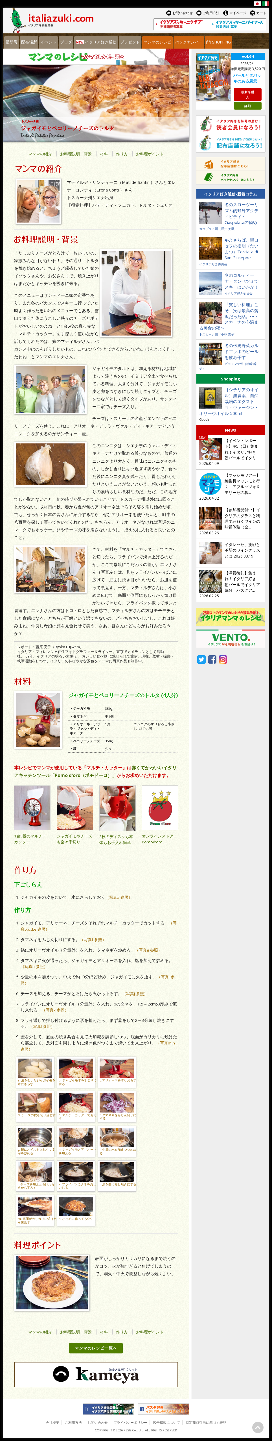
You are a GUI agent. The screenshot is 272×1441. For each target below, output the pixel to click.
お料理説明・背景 (76, 153)
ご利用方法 (73, 1422)
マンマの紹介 (40, 153)
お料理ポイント (150, 153)
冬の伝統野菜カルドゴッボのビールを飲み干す (241, 351)
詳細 (247, 106)
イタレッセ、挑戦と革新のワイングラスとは (242, 550)
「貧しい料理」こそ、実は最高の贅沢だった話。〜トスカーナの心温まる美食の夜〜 (228, 316)
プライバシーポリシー (130, 1422)
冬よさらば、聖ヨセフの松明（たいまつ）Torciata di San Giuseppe (241, 248)
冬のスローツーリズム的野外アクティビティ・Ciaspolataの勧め (241, 213)
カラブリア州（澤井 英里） (218, 229)
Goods (204, 419)
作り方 (122, 153)
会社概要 (52, 1422)
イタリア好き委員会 (213, 264)
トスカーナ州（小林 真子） (218, 334)
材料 (104, 153)
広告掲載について (166, 1422)
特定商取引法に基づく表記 (206, 1422)
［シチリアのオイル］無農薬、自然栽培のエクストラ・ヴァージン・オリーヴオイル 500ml (228, 401)
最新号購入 (248, 94)
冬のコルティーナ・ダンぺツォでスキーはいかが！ (241, 281)
